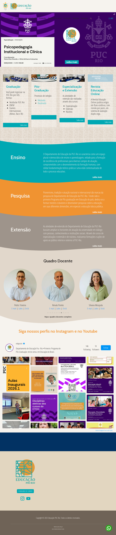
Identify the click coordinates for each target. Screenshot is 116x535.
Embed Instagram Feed (101, 430)
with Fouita (109, 430)
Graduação (19, 18)
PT (112, 18)
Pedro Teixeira (20, 305)
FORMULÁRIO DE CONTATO (25, 491)
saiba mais (97, 177)
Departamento (7, 18)
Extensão (42, 18)
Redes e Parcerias (54, 18)
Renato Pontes (58, 305)
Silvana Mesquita (96, 305)
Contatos (84, 18)
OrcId (27, 308)
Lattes (20, 308)
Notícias (76, 18)
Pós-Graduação (31, 18)
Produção (67, 18)
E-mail (14, 308)
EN (109, 18)
